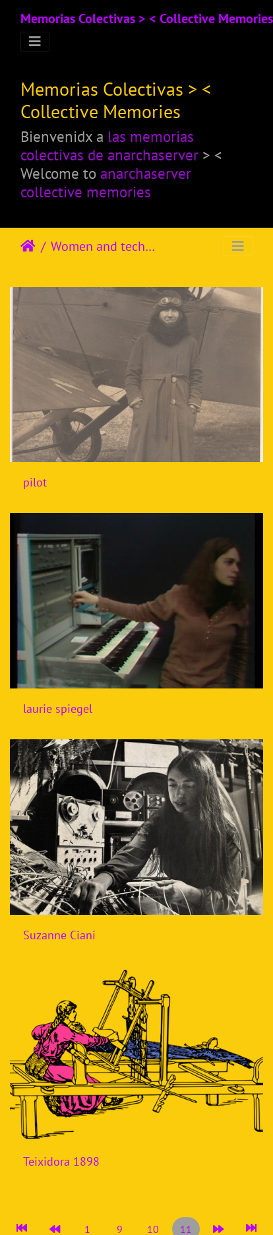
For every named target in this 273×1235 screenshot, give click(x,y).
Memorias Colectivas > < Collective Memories (146, 18)
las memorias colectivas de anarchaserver (109, 145)
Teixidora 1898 (61, 1161)
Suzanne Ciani (59, 935)
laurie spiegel (57, 709)
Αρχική (28, 246)
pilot (35, 482)
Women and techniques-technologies (106, 246)
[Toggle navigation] (34, 41)
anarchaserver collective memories (105, 182)
